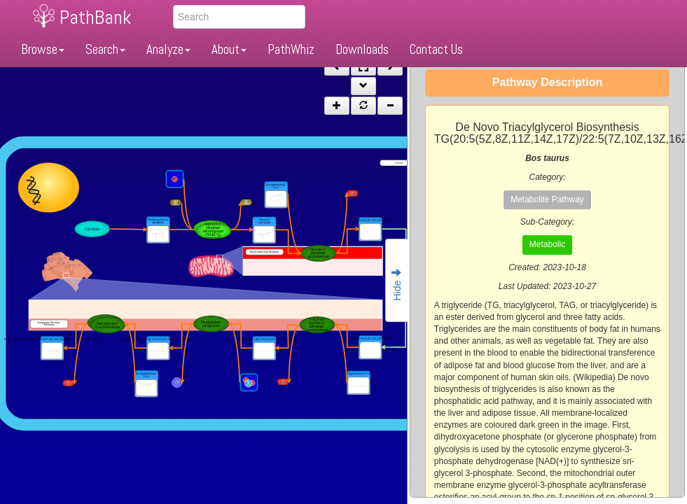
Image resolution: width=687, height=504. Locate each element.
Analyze (168, 49)
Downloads (362, 49)
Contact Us (436, 49)
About (229, 49)
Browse (42, 49)
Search (105, 49)
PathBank (95, 17)
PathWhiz (291, 49)
